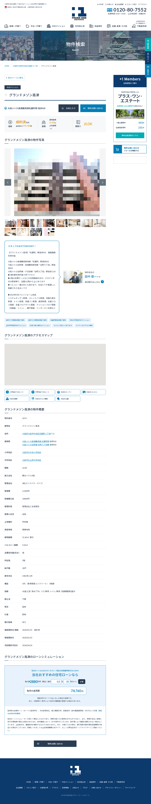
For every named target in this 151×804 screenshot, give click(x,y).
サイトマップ (130, 787)
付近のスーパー (66, 392)
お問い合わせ (96, 787)
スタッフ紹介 (132, 4)
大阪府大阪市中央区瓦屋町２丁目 (25, 66)
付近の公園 (65, 399)
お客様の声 (44, 787)
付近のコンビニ (91, 392)
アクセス (143, 4)
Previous (8, 182)
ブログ (85, 787)
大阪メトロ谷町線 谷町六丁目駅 (35, 444)
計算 (81, 681)
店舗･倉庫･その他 (106, 782)
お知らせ (110, 4)
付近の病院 (13, 399)
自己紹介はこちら (92, 281)
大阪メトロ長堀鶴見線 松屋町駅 (35, 441)
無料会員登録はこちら (130, 135)
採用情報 (65, 787)
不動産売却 (120, 782)
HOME (101, 4)
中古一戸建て (53, 782)
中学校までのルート (42, 392)
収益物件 (92, 782)
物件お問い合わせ (95, 108)
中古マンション (68, 782)
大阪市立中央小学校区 (31, 452)
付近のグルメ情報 (41, 399)
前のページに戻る (15, 77)
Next (102, 182)
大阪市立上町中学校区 (31, 460)
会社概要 (120, 4)
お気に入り (71, 108)
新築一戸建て (40, 782)
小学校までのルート (17, 392)
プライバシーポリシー (113, 787)
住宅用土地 (81, 782)
